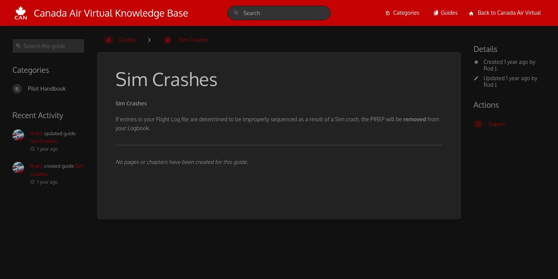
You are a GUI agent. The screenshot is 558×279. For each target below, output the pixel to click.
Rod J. (491, 68)
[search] (279, 13)
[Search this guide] (48, 46)
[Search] (236, 13)
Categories (402, 12)
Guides (445, 12)
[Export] (509, 124)
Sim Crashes (43, 141)
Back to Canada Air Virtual (504, 12)
